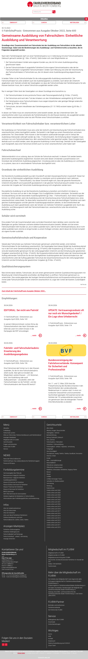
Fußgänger (50, 449)
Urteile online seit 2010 (53, 527)
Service (5, 449)
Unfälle (49, 476)
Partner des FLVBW (9, 446)
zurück (44, 22)
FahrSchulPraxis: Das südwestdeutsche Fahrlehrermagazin (21, 461)
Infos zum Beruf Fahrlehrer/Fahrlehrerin (15, 515)
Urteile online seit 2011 (53, 525)
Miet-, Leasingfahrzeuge (54, 460)
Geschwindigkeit (52, 451)
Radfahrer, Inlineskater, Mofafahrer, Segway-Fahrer (62, 469)
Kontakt (50, 638)
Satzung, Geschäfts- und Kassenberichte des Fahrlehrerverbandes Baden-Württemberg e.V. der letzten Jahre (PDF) (65, 593)
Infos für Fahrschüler (9, 510)
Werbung (49, 486)
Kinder (48, 458)
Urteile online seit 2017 (53, 511)
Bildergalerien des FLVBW (56, 619)
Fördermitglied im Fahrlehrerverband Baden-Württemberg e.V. (67, 585)
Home (50, 634)
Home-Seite (21, 653)
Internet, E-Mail (51, 456)
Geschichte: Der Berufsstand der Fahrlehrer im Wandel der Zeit (66, 560)
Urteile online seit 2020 (53, 504)
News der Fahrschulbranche (12, 458)
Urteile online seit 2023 (53, 497)
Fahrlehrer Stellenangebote (11, 529)
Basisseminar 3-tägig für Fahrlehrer (14, 475)
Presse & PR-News (9, 463)
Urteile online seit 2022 (53, 499)
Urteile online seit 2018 (53, 509)
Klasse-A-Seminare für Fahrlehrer (13, 489)
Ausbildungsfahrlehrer (10, 480)
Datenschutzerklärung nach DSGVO (59, 643)
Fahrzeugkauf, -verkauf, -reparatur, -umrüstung (61, 446)
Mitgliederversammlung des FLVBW (59, 557)
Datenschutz (50, 488)
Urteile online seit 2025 (53, 492)
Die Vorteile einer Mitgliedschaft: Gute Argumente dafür (65, 579)
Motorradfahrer (51, 462)
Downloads (51, 622)
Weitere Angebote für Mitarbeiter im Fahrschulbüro (18, 496)
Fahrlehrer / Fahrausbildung (55, 444)
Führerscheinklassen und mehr (12, 517)
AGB (49, 636)
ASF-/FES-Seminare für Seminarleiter (14, 494)
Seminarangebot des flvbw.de (12, 473)
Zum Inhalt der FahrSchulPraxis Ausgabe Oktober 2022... (24, 291)
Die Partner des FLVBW (55, 610)
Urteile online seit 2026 (53, 490)
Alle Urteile (50, 428)
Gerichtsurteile (7, 442)
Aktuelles (64, 19)
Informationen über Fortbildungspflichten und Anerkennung (21, 498)
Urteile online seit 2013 (53, 520)
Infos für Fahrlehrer (9, 513)
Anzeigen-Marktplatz (9, 437)
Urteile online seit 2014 (53, 518)
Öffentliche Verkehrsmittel (55, 465)
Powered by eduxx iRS (44, 657)
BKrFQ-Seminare (8, 491)
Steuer (49, 474)
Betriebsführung (51, 435)
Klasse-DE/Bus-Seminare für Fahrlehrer (15, 484)
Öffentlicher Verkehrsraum (55, 467)
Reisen (49, 472)
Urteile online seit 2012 (53, 522)
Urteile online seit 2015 (53, 515)
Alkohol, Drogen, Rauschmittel (56, 430)
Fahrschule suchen (9, 433)
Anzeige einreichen (9, 538)
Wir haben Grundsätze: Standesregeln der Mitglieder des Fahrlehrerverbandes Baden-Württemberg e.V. (65, 588)
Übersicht (13, 22)
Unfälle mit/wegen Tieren (54, 479)
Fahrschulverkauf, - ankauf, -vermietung (15, 536)
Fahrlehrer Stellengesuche (11, 532)
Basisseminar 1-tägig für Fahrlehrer (14, 477)
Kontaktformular (9, 569)
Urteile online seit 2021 (53, 502)
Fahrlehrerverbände (54, 607)
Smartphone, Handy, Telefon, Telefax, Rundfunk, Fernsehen (64, 453)
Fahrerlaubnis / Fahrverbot (55, 442)
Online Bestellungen (54, 624)
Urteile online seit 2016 (53, 513)
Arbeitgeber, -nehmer (53, 433)
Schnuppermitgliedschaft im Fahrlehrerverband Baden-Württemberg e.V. (65, 582)
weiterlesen (74, 22)
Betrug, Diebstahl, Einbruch (55, 437)
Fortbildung (6, 430)
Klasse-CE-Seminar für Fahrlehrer (13, 482)
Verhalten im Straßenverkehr (55, 481)
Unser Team (52, 645)
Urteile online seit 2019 (53, 506)
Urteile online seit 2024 (53, 495)
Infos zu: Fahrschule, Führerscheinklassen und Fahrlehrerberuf (22, 435)
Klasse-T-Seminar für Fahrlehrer (13, 487)
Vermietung (50, 483)
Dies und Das (51, 439)
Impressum (51, 641)
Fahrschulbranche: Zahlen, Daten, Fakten (15, 519)
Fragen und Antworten (10, 444)
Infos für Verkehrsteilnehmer (12, 508)
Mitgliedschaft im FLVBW (11, 439)
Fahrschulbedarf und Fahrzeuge (13, 534)
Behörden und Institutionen (56, 605)
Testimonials (52, 566)
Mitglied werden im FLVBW (56, 555)
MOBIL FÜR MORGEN (54, 564)
